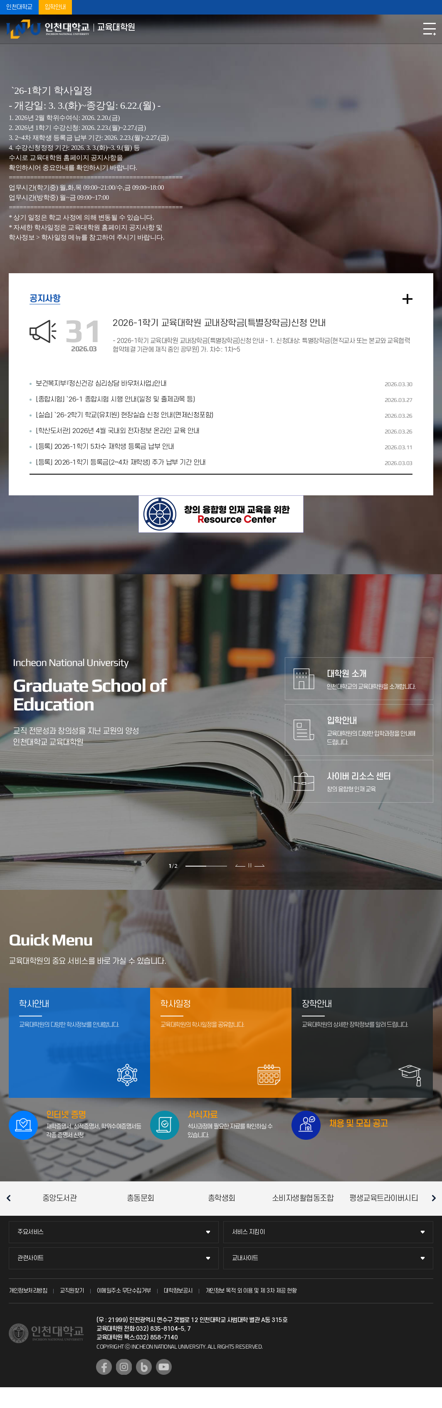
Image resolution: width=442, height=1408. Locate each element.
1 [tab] (195, 866)
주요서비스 (30, 1232)
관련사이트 (30, 1258)
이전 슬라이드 (240, 865)
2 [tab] (216, 866)
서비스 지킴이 (248, 1232)
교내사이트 (245, 1258)
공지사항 (45, 299)
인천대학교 (19, 7)
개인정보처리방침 (28, 1291)
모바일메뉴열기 (429, 29)
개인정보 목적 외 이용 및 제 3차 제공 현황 (251, 1291)
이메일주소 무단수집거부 (124, 1291)
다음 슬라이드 (259, 865)
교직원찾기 (72, 1291)
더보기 (407, 299)
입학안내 (55, 7)
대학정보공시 (178, 1291)
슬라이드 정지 (250, 865)
